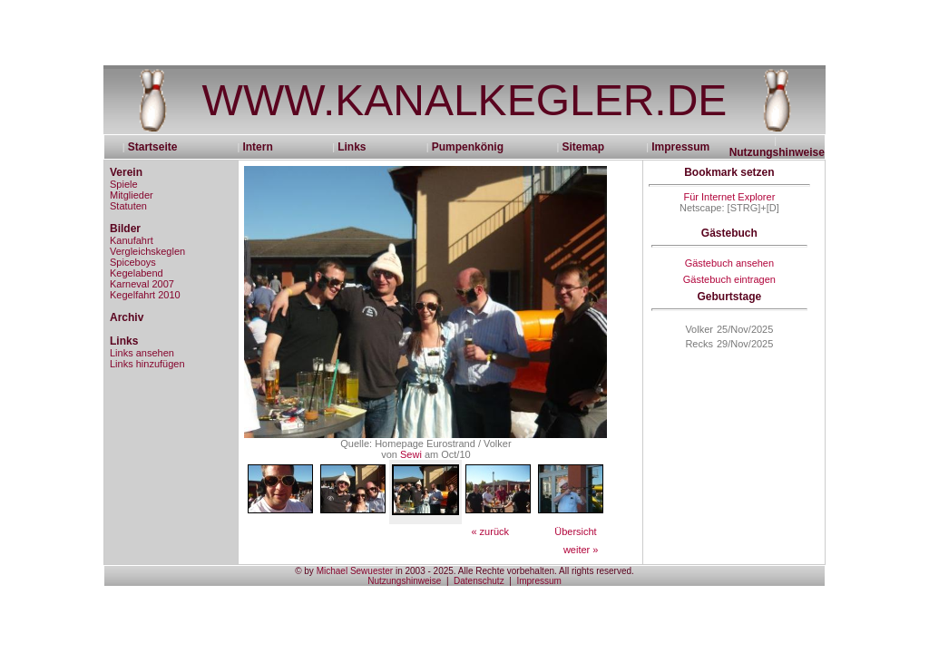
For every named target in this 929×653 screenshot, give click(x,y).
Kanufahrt (131, 240)
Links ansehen (142, 352)
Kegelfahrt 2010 (145, 294)
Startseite (159, 147)
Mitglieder (131, 195)
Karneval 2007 (142, 283)
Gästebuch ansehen (729, 263)
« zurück (490, 531)
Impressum (680, 147)
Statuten (128, 205)
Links (351, 147)
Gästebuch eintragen (729, 279)
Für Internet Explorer (729, 196)
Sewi (411, 454)
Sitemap (583, 147)
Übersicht (575, 531)
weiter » (581, 549)
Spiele (124, 184)
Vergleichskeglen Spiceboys (147, 257)
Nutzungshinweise (777, 152)
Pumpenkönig (468, 147)
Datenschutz (479, 581)
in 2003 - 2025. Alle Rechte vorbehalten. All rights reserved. (513, 571)
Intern (257, 147)
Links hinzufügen (147, 363)
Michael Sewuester (355, 571)
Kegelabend (136, 273)
